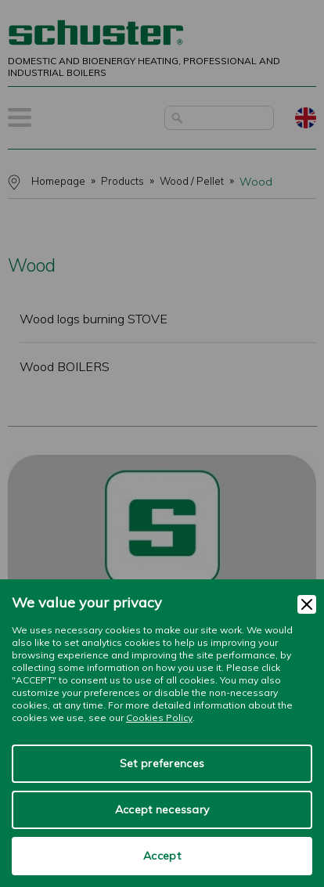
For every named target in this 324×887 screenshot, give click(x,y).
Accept (162, 856)
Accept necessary (162, 809)
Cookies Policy (159, 717)
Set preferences (162, 763)
